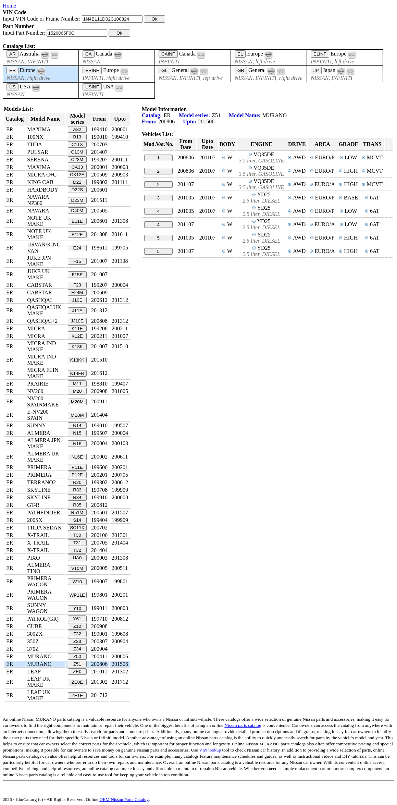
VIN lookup (210, 750)
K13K (77, 346)
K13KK (77, 360)
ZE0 (77, 671)
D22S (77, 189)
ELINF (319, 54)
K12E (77, 336)
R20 (77, 482)
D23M (77, 200)
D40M (77, 210)
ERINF (92, 70)
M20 (77, 391)
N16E (77, 457)
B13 (77, 136)
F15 (77, 261)
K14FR (77, 373)
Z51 (77, 664)
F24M (77, 292)
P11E (77, 467)
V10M (77, 568)
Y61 (77, 618)
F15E (77, 274)
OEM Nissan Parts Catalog (124, 799)
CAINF (168, 54)
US (12, 86)
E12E (77, 234)
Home (9, 6)
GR (240, 70)
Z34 (77, 648)
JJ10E (77, 321)
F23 (77, 285)
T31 (77, 542)
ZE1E (77, 695)
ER (12, 70)
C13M (77, 152)
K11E (77, 328)
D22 (77, 182)
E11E (77, 221)
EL (240, 54)
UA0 (77, 557)
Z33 (77, 641)
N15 (77, 433)
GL (164, 70)
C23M (77, 159)
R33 (77, 489)
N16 (77, 443)
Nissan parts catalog (242, 725)
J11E (77, 310)
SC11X (77, 527)
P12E (77, 474)
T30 (77, 535)
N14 (77, 425)
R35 (77, 505)
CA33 (77, 167)
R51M (77, 512)
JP (316, 70)
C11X (77, 144)
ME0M (77, 415)
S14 (77, 520)
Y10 (77, 608)
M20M (77, 401)
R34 (77, 497)
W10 (77, 581)
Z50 (77, 656)
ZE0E (77, 682)
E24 (77, 248)
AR (12, 54)
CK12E (77, 174)
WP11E (77, 595)
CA (88, 54)
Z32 (77, 633)
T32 (77, 550)
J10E (77, 300)
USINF (92, 86)
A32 (77, 129)
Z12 (77, 626)
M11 (77, 383)
